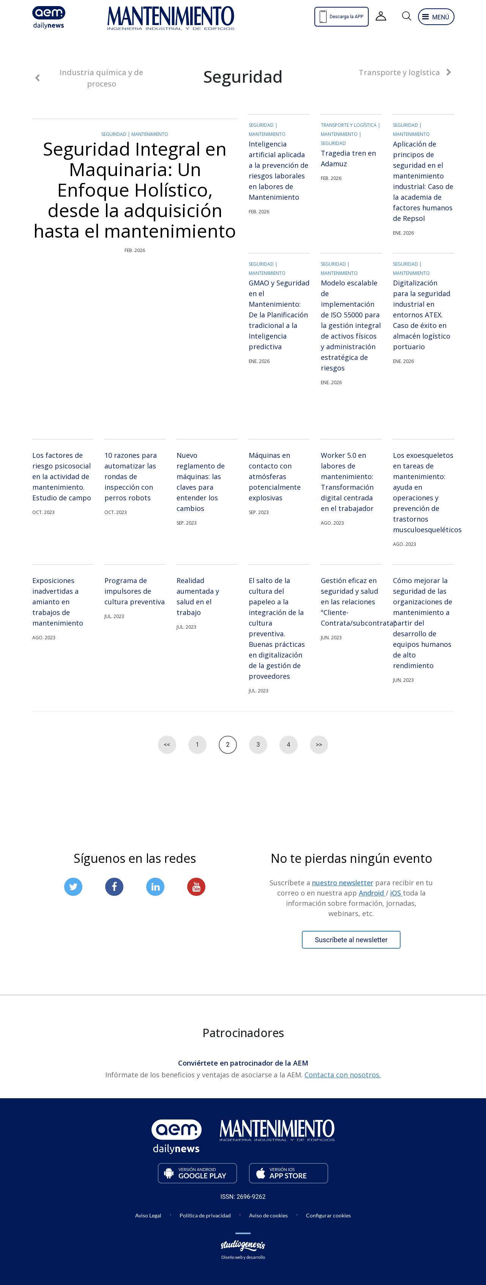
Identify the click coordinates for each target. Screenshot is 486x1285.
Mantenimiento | (341, 134)
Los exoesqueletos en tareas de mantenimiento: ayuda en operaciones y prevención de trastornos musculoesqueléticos (423, 492)
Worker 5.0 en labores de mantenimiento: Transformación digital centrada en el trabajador (347, 482)
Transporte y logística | (350, 125)
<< (167, 744)
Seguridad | (116, 134)
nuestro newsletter (342, 882)
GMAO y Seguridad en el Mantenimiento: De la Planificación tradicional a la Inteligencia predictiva (279, 314)
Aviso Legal (148, 1215)
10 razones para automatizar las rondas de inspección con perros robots (130, 476)
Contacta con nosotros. (343, 1074)
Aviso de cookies (268, 1215)
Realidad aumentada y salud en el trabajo (198, 596)
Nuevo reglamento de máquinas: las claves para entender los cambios (201, 482)
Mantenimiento (149, 134)
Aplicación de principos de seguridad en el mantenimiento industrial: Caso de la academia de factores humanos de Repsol (423, 181)
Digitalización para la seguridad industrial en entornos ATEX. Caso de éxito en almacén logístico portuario (421, 314)
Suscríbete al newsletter (351, 940)
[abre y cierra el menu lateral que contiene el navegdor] (436, 16)
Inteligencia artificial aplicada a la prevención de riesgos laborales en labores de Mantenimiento (278, 170)
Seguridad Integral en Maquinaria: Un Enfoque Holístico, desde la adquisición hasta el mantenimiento (134, 190)
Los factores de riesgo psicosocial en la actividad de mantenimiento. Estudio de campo (61, 476)
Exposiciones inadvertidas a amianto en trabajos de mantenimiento (57, 602)
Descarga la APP (341, 17)
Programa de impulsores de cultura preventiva (134, 591)
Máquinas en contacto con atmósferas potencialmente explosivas (275, 476)
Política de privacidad (205, 1215)
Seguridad (333, 143)
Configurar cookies (328, 1215)
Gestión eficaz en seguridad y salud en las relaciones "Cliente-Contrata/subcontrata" (351, 602)
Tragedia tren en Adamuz (348, 158)
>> (319, 744)
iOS (396, 892)
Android (372, 892)
